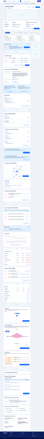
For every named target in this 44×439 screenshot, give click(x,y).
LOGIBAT (18, 389)
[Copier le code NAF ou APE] (20, 24)
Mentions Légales (39, 438)
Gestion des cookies (30, 438)
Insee (26, 26)
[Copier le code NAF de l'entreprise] (21, 71)
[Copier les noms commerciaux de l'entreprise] (15, 62)
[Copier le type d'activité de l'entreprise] (16, 77)
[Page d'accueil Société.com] (4, 1)
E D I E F (18, 382)
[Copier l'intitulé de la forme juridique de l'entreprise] (15, 58)
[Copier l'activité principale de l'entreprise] (28, 74)
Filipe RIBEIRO (27, 24)
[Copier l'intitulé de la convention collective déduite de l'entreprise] (18, 79)
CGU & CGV (27, 438)
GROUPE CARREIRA (8, 382)
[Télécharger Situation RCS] (28, 58)
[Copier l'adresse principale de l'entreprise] (38, 22)
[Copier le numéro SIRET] (9, 24)
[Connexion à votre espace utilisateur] (39, 1)
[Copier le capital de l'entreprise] (15, 60)
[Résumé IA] (24, 194)
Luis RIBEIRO (11, 185)
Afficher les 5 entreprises (26, 145)
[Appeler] (33, 7)
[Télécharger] (28, 194)
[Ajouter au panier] (27, 47)
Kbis (12, 32)
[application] (17, 239)
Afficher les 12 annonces (26, 223)
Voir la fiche (28, 121)
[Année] (6, 355)
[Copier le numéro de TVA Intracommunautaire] (8, 26)
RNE (28, 26)
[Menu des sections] (4, 32)
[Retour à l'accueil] (5, 433)
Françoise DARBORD (20, 185)
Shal (29, 26)
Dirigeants (26, 32)
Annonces (36, 32)
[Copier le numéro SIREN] (8, 22)
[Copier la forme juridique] (19, 26)
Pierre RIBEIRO (14, 185)
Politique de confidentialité (35, 438)
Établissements (21, 32)
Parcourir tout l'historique (26, 393)
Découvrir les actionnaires (26, 152)
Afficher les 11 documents (26, 280)
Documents (31, 32)
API (10, 436)
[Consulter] (26, 194)
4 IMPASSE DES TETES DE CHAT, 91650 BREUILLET (31, 22)
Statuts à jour (31, 28)
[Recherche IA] (20, 1)
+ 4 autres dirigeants (31, 24)
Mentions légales (25, 28)
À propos (24, 438)
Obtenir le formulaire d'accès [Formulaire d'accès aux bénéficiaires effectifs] (26, 159)
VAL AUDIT (17, 185)
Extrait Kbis (37, 7)
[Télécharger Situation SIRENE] (28, 60)
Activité (16, 32)
